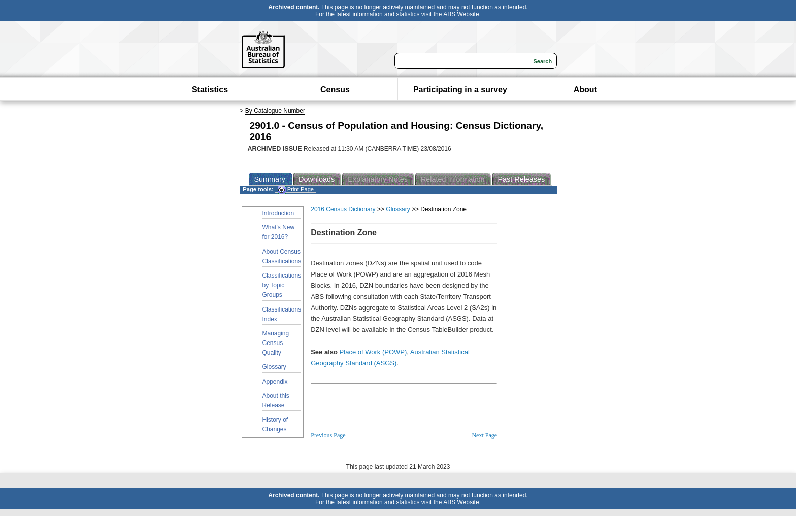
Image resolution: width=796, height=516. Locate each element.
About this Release (275, 400)
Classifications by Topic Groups (282, 285)
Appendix (275, 381)
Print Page (296, 189)
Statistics (210, 89)
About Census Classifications (282, 256)
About (585, 89)
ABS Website (461, 14)
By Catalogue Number (275, 110)
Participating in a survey (460, 89)
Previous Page (328, 435)
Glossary (274, 366)
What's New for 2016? (278, 232)
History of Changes (275, 424)
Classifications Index (282, 314)
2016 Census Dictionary (343, 209)
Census (335, 89)
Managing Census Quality (275, 343)
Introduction (278, 213)
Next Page (484, 435)
